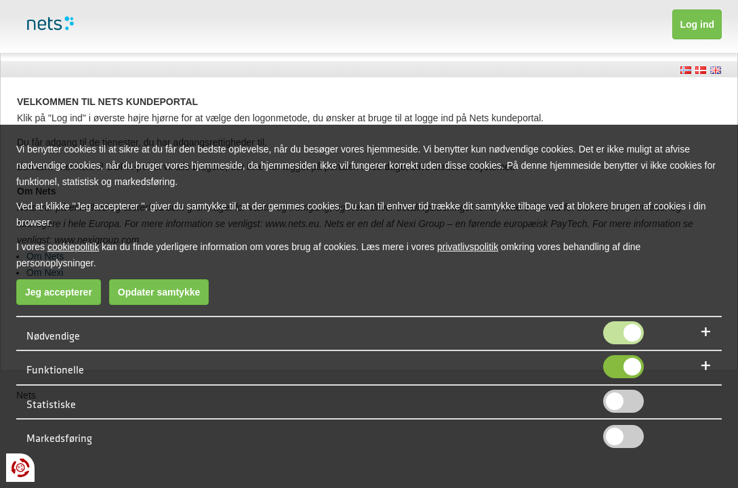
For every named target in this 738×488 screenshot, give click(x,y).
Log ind (697, 24)
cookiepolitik (73, 246)
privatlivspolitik (467, 246)
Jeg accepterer (58, 292)
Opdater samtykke (159, 292)
